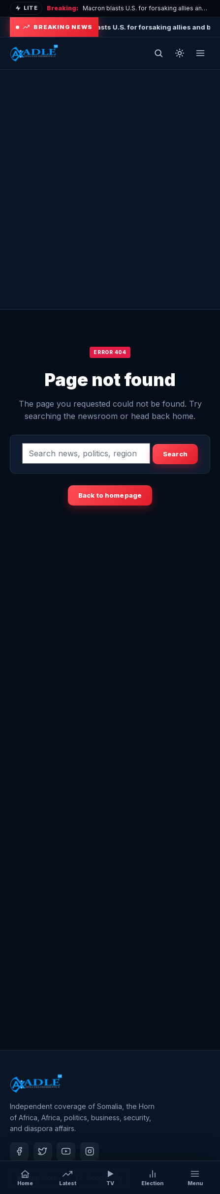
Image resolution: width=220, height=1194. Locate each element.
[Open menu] (200, 53)
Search (175, 454)
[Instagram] (89, 1151)
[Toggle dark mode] (179, 53)
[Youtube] (66, 1151)
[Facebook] (19, 1151)
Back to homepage (110, 495)
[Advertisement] (110, 189)
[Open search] (158, 53)
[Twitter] (42, 1151)
